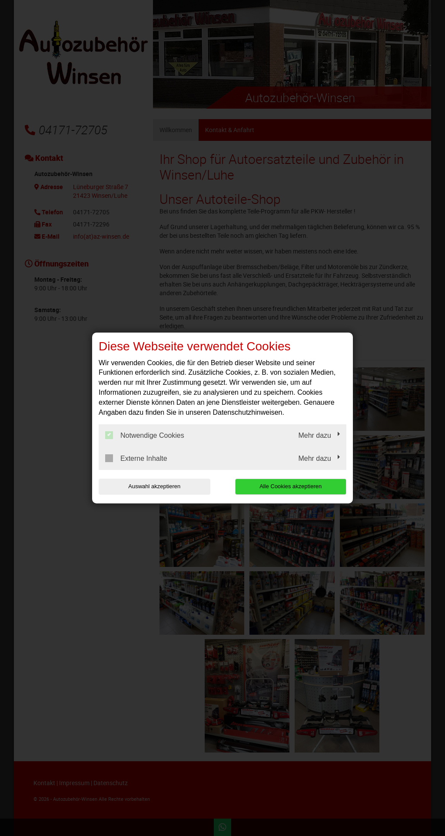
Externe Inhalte (136, 458)
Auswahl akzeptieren (154, 486)
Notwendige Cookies (144, 435)
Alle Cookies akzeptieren (290, 486)
